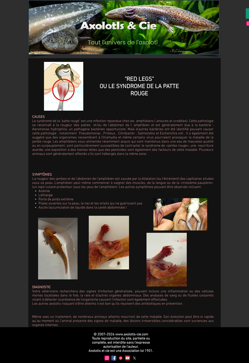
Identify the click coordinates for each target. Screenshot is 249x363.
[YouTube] (127, 358)
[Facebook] (113, 358)
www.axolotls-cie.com (131, 334)
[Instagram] (106, 358)
